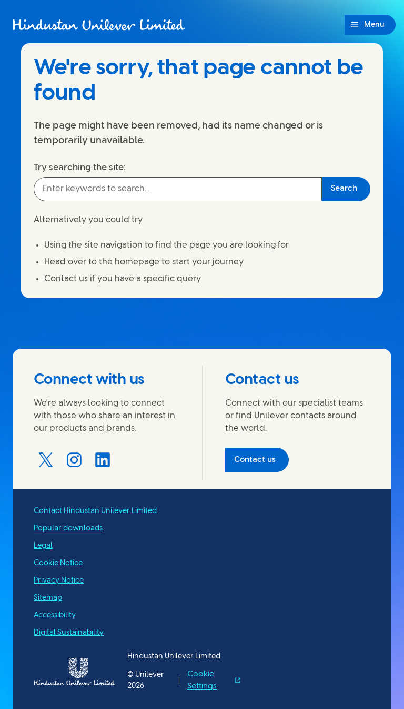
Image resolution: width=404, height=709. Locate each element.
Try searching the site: (80, 167)
